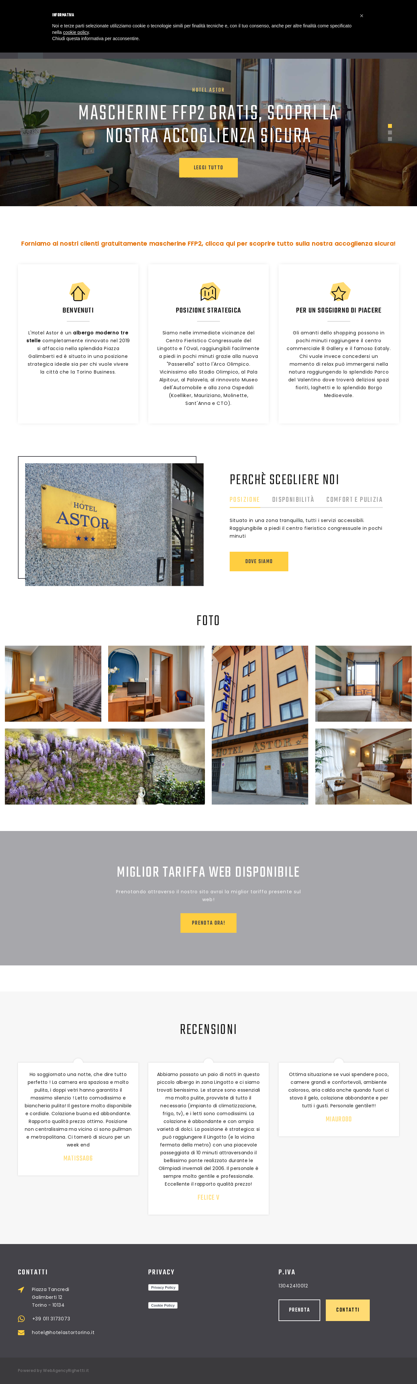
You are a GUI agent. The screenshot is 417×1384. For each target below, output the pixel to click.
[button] (361, 15)
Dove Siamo (270, 562)
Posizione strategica (208, 310)
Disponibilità (304, 500)
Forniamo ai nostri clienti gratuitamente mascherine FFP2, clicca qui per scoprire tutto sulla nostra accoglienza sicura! (208, 243)
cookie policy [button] (76, 32)
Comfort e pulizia (365, 500)
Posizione (255, 500)
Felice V (219, 1197)
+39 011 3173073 (113, 1318)
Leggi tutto (208, 168)
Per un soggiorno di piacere (338, 310)
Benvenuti (78, 310)
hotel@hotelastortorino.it (125, 1332)
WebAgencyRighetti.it (66, 1370)
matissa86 (85, 1158)
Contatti (285, 1310)
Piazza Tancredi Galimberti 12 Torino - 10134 (112, 1297)
